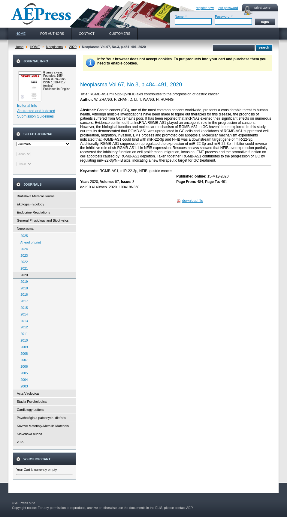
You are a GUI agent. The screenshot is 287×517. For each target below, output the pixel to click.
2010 (23, 340)
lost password (228, 8)
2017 (23, 301)
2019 (23, 281)
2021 (23, 268)
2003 (23, 386)
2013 (23, 321)
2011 (23, 334)
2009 (23, 347)
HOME (35, 47)
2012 (23, 327)
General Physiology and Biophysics (42, 220)
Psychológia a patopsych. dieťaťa (41, 418)
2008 (23, 353)
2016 (23, 294)
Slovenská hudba (29, 434)
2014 (23, 314)
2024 (23, 249)
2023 (23, 255)
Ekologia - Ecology (30, 204)
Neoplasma (54, 47)
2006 (23, 366)
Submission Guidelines (35, 116)
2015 (23, 307)
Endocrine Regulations (33, 212)
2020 (72, 47)
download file (192, 201)
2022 (23, 262)
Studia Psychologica (32, 401)
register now (205, 8)
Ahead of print (29, 242)
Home (19, 47)
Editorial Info (27, 105)
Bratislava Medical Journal (36, 196)
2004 (23, 379)
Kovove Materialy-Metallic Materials (43, 426)
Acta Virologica (28, 393)
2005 (23, 373)
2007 (23, 360)
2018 (23, 288)
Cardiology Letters (30, 409)
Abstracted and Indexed (36, 111)
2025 (23, 236)
